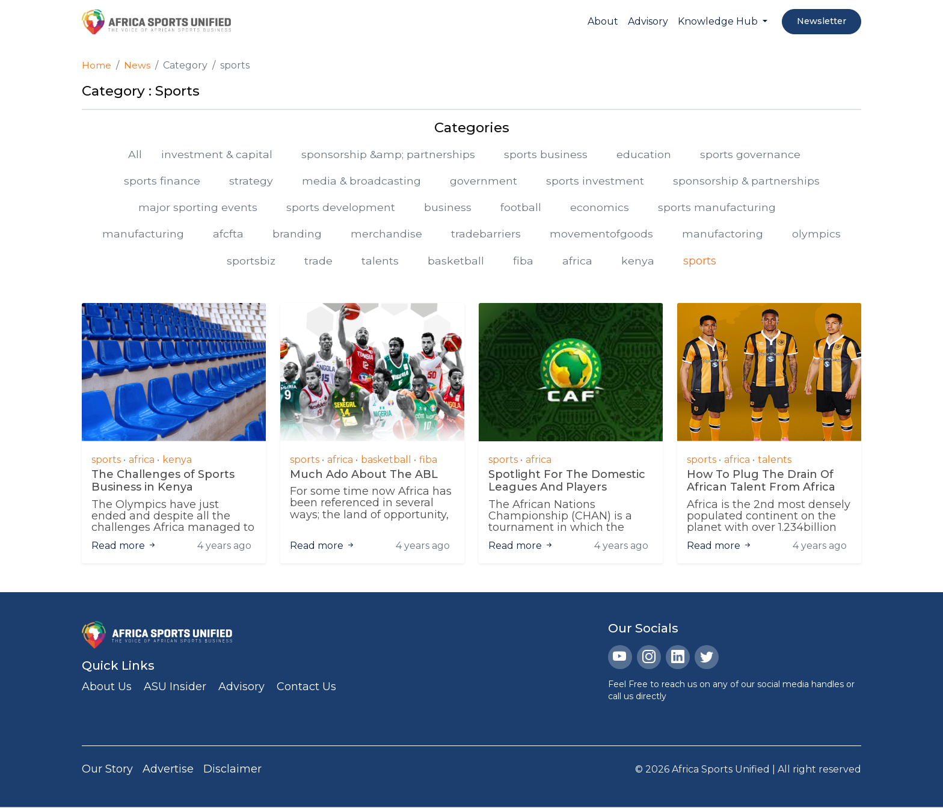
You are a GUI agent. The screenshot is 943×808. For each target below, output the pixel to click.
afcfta (228, 235)
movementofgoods (601, 235)
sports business (547, 154)
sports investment (595, 181)
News (137, 65)
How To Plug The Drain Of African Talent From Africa (761, 482)
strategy (250, 181)
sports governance (751, 154)
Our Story (107, 770)
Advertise (168, 770)
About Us (107, 687)
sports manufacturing (717, 208)
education (645, 154)
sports (700, 261)
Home (96, 65)
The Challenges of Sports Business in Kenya (163, 482)
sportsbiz (251, 261)
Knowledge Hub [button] (719, 21)
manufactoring (722, 235)
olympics (816, 235)
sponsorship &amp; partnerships (388, 154)
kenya (638, 261)
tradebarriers (486, 235)
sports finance (161, 181)
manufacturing (143, 235)
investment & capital (216, 154)
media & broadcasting (361, 181)
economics (599, 208)
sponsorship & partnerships (747, 181)
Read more (124, 546)
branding (297, 235)
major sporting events (197, 208)
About (603, 21)
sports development (340, 208)
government (483, 181)
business (448, 208)
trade (319, 261)
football (520, 208)
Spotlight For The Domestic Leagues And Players (566, 482)
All (134, 154)
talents (380, 261)
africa (578, 261)
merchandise (386, 235)
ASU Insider (175, 687)
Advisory (648, 21)
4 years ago (224, 546)
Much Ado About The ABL (364, 476)
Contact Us (306, 687)
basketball (456, 261)
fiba (524, 261)
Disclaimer (232, 770)
